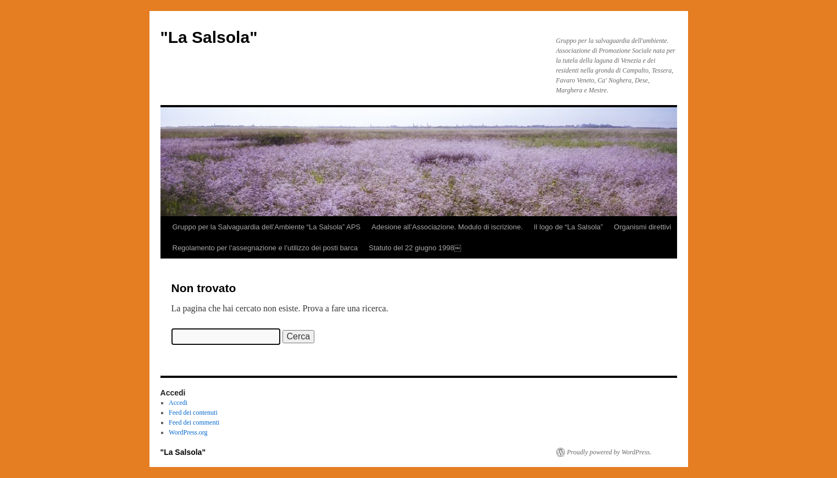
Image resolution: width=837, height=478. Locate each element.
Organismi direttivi (642, 227)
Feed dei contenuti (193, 412)
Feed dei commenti (194, 422)
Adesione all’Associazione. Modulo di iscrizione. (447, 227)
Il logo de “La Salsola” (568, 227)
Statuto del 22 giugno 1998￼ (415, 248)
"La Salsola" (209, 37)
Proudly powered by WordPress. (609, 452)
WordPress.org (188, 432)
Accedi (178, 402)
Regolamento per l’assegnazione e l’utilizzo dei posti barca (265, 248)
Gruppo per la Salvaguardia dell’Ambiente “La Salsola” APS (267, 227)
